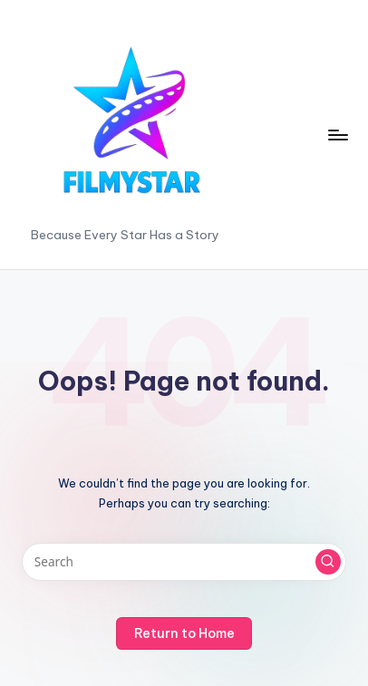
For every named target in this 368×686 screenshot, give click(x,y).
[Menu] (337, 135)
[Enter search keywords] (184, 562)
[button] (328, 562)
